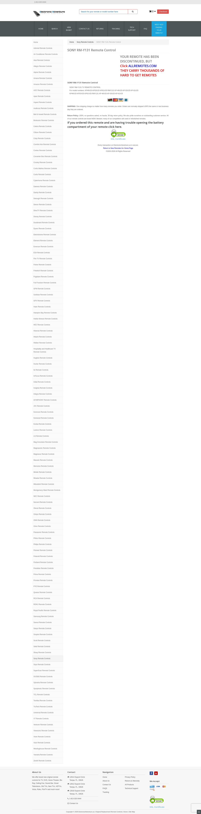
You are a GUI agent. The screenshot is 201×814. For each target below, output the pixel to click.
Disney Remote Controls (43, 217)
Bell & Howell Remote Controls (45, 114)
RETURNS (99, 29)
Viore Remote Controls (42, 737)
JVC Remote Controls (42, 406)
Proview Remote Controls (43, 580)
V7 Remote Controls (41, 719)
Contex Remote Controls (43, 150)
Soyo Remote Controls (42, 665)
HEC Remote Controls (42, 325)
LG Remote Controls (41, 436)
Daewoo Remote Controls (43, 186)
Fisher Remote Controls (42, 265)
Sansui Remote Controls (43, 622)
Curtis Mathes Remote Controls (45, 168)
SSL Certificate (118, 139)
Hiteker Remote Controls (43, 343)
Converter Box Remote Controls (45, 156)
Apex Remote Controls (42, 96)
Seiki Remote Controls (42, 646)
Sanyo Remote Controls (42, 628)
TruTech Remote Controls (43, 707)
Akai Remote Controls (42, 60)
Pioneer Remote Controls (43, 550)
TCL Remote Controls (42, 695)
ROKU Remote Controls (42, 604)
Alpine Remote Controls (42, 72)
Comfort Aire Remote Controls (45, 144)
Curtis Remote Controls (42, 174)
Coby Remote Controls (42, 138)
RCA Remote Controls (42, 598)
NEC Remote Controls (42, 496)
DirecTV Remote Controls (43, 211)
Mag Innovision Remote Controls (46, 442)
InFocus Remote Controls (43, 376)
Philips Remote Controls (43, 544)
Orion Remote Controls (42, 526)
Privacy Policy (130, 777)
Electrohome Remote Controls (45, 235)
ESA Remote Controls (42, 253)
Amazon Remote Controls (43, 84)
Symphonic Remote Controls (44, 689)
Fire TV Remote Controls (43, 259)
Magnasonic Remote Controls (45, 448)
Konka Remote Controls (42, 424)
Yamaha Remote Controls (43, 755)
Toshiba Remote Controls (43, 701)
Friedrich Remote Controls (43, 271)
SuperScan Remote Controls (44, 671)
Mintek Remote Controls (43, 472)
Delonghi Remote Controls (43, 199)
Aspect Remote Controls (43, 102)
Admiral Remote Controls (43, 48)
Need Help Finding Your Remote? (159, 28)
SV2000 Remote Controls (43, 677)
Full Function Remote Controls (45, 283)
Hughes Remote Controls (43, 358)
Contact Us (74, 803)
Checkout (163, 11)
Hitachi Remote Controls (43, 337)
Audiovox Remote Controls (43, 108)
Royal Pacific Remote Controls (45, 610)
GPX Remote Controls (42, 301)
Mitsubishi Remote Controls (44, 484)
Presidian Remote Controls (43, 568)
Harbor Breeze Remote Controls (45, 319)
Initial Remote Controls (42, 382)
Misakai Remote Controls (43, 478)
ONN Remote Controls (42, 520)
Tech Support (132, 28)
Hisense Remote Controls (43, 331)
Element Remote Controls (43, 241)
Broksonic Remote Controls (44, 120)
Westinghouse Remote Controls (45, 749)
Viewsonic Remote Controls (44, 731)
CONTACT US (84, 29)
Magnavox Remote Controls (44, 454)
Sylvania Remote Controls (43, 683)
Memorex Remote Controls (43, 466)
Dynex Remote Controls (42, 229)
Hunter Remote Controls (43, 364)
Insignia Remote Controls (43, 388)
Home (40, 29)
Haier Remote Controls (42, 307)
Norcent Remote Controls (43, 502)
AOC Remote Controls (42, 90)
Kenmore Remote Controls (43, 412)
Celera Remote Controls (43, 126)
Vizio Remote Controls (42, 743)
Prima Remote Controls (42, 574)
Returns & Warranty (132, 781)
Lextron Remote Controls (43, 430)
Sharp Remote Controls (42, 652)
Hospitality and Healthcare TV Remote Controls (45, 350)
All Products (129, 785)
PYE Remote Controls (42, 586)
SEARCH (55, 29)
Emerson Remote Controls (43, 247)
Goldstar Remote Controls (43, 295)
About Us (106, 781)
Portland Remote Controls (43, 562)
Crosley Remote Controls (43, 162)
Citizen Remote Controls (43, 132)
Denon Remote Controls (43, 205)
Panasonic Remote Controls (44, 532)
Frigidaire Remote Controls (43, 277)
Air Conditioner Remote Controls (46, 54)
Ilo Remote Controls (41, 370)
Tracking (116, 29)
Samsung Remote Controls (44, 616)
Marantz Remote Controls (43, 460)
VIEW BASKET (69, 28)
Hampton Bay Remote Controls (45, 313)
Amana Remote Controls (43, 78)
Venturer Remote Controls (43, 725)
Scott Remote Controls (42, 640)
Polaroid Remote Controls (43, 556)
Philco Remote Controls (42, 538)
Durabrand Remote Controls (44, 223)
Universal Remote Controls (43, 713)
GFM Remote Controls (42, 289)
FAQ (145, 29)
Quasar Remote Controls (43, 592)
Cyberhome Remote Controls (44, 180)
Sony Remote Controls (42, 659)
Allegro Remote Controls (43, 66)
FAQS (105, 788)
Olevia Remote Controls (42, 508)
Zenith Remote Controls (42, 761)
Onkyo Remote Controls (42, 514)
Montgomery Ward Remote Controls (47, 490)
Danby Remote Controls (42, 193)
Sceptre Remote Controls (43, 634)
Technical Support (131, 788)
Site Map (132, 812)
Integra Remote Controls (43, 394)
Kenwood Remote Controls (43, 418)
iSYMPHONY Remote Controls (45, 400)
